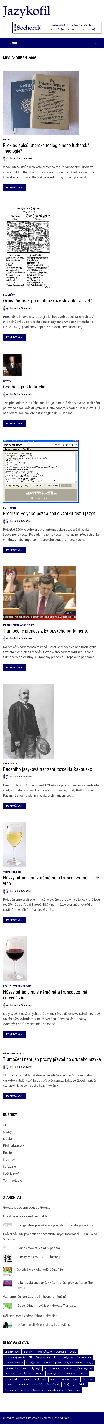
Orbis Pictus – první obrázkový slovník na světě (48, 300)
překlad (83, 1373)
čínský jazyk (11, 1390)
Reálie (7, 986)
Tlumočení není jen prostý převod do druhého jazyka (52, 1059)
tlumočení (23, 1384)
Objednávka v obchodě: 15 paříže (40, 1269)
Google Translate (14, 1362)
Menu (11, 43)
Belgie (73, 1351)
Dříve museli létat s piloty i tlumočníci (44, 1324)
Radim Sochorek (23, 158)
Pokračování (14, 187)
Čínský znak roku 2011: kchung (39, 1257)
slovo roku (87, 1379)
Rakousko (26, 1379)
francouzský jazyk (63, 1357)
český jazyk (69, 1384)
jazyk (58, 1362)
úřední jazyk (53, 1384)
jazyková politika (74, 1362)
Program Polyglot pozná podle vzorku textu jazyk (49, 513)
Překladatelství (23, 625)
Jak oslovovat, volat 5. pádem (39, 1248)
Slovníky (9, 294)
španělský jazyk (56, 1390)
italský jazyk (32, 1362)
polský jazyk (24, 1373)
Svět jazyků (11, 763)
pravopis (70, 1373)
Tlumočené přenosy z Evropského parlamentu (45, 631)
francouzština (84, 1357)
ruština (54, 1379)
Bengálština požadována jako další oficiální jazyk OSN (55, 1225)
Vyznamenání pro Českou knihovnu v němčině (35, 1296)
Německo (68, 1368)
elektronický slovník (15, 1357)
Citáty (7, 381)
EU (30, 1357)
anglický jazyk (12, 1351)
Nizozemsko (11, 1368)
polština (39, 1373)
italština (47, 1362)
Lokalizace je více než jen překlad (26, 1216)
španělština (74, 1390)
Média (6, 139)
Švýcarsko (38, 1390)
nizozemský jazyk (31, 1368)
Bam (66, 1418)
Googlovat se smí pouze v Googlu (26, 1207)
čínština (25, 1390)
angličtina (28, 1351)
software (9, 1384)
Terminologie (12, 872)
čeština (82, 1384)
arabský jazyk (45, 1351)
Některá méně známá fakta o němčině (30, 1316)
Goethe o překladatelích (25, 387)
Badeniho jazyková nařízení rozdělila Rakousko (47, 769)
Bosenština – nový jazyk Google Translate (47, 1305)
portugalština (54, 1373)
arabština (61, 1351)
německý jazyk (84, 1368)
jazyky (90, 1362)
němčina (9, 1373)
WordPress (50, 1418)
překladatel (11, 1379)
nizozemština (51, 1368)
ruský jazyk (41, 1379)
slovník (65, 1379)
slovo (75, 1379)
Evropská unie (43, 1357)
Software (9, 507)
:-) (4, 1124)
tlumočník (37, 1384)
